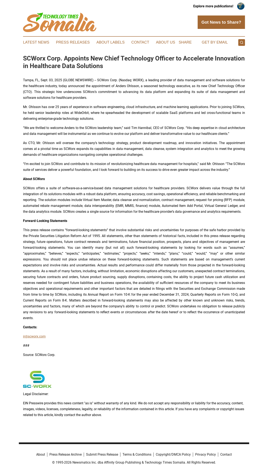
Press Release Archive (65, 454)
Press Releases (73, 42)
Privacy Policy (205, 454)
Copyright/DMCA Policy (173, 454)
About (40, 454)
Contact (140, 42)
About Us (165, 42)
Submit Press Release (102, 454)
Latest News (36, 42)
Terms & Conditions (136, 454)
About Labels (110, 42)
